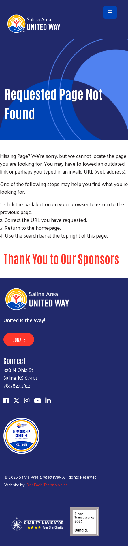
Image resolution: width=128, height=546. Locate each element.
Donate (18, 339)
